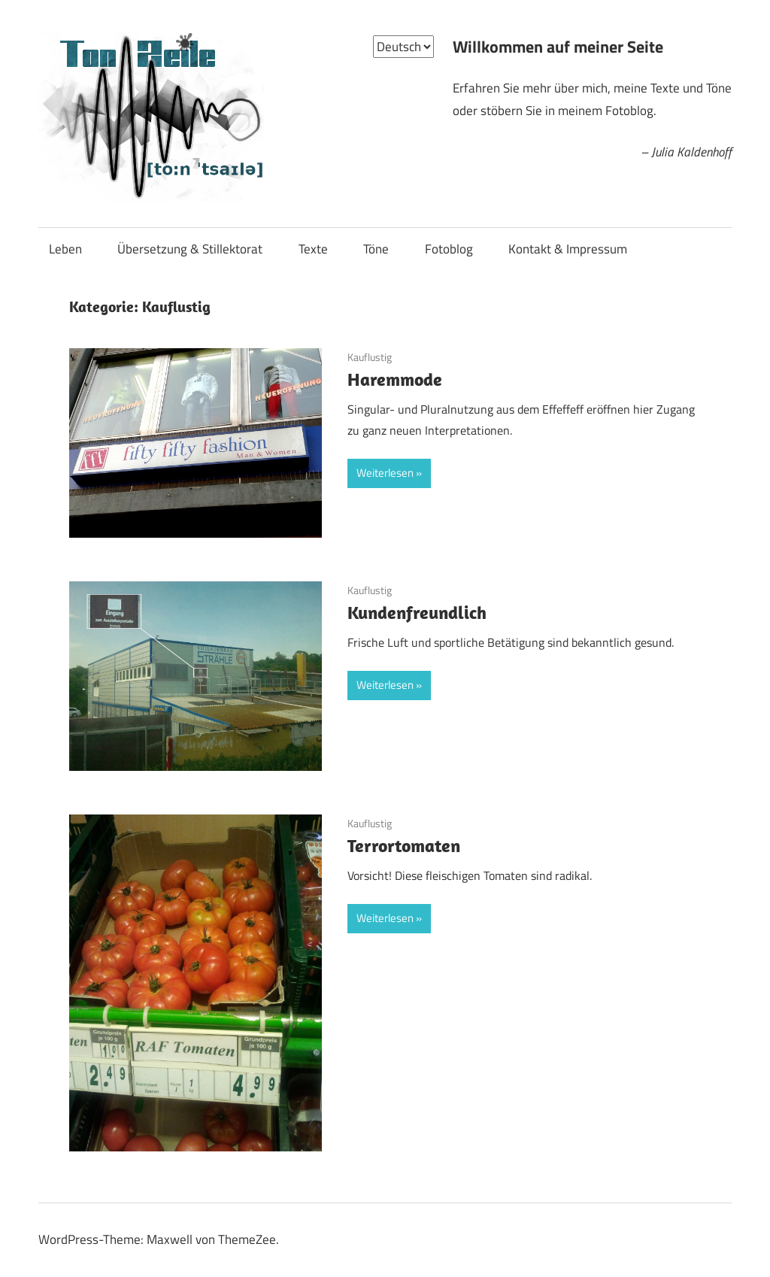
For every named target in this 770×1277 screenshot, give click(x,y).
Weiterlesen (385, 472)
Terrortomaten (403, 845)
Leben (65, 249)
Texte (313, 249)
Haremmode (394, 379)
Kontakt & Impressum (567, 249)
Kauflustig (369, 357)
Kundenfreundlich (417, 612)
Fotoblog (449, 249)
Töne (376, 249)
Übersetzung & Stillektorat (189, 249)
